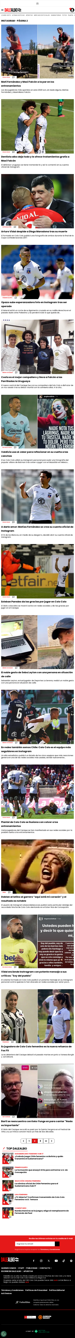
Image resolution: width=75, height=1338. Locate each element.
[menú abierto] (2, 10)
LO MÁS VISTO (6, 15)
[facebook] (33, 1260)
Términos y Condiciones (50, 1249)
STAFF (21, 1268)
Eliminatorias (56, 15)
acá (55, 1280)
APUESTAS (29, 15)
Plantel (70, 15)
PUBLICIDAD (31, 1268)
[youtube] (56, 1260)
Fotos (64, 15)
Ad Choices (6, 1293)
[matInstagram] (41, 1260)
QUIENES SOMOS (8, 1268)
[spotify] (71, 1260)
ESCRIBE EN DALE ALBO (11, 1271)
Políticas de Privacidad (36, 1290)
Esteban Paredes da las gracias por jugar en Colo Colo (33, 601)
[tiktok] (63, 1260)
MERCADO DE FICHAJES (42, 15)
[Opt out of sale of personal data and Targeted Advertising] (4, 1334)
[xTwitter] (48, 1260)
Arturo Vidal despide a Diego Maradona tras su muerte (34, 231)
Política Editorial (57, 1290)
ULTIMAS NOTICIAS (18, 15)
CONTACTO (45, 1268)
